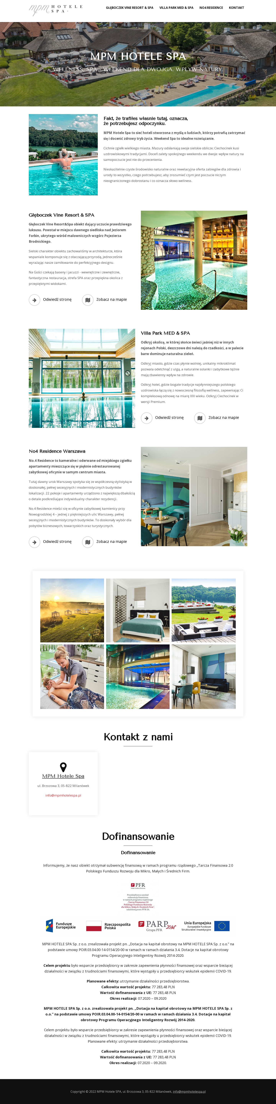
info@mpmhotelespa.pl (63, 794)
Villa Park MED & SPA (176, 8)
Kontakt (236, 8)
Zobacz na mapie (111, 299)
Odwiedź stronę (57, 299)
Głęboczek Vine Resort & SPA (129, 8)
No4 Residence (211, 8)
